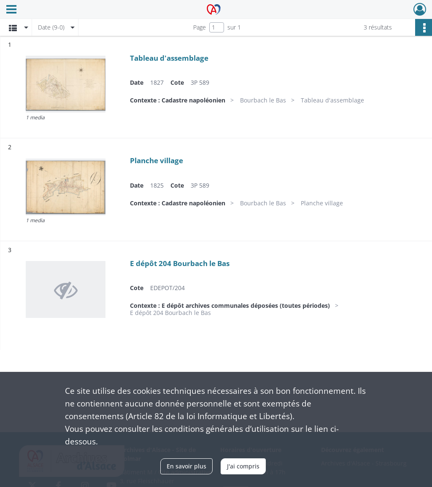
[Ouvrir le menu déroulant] (11, 10)
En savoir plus (186, 466)
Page (199, 27)
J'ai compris (243, 466)
